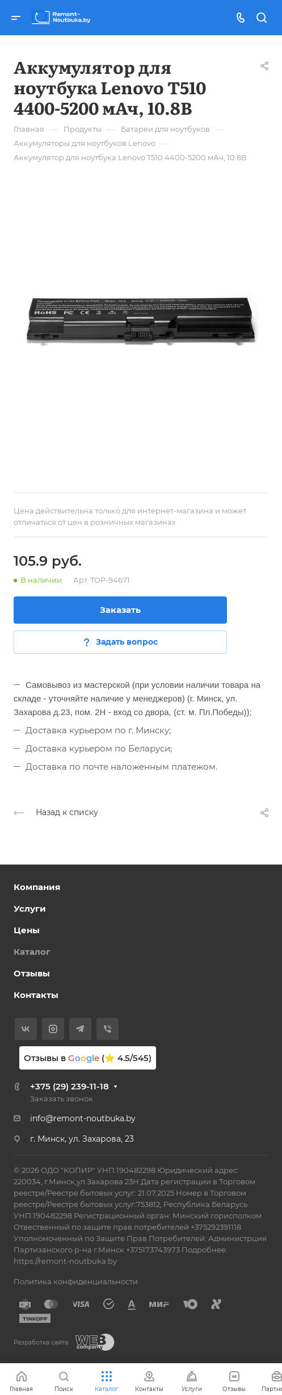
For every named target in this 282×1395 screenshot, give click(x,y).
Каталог (32, 951)
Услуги (30, 908)
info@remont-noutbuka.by (83, 1118)
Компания (37, 887)
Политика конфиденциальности (76, 1281)
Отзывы (32, 973)
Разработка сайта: (41, 1342)
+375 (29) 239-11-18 (69, 1086)
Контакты (36, 994)
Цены (27, 930)
